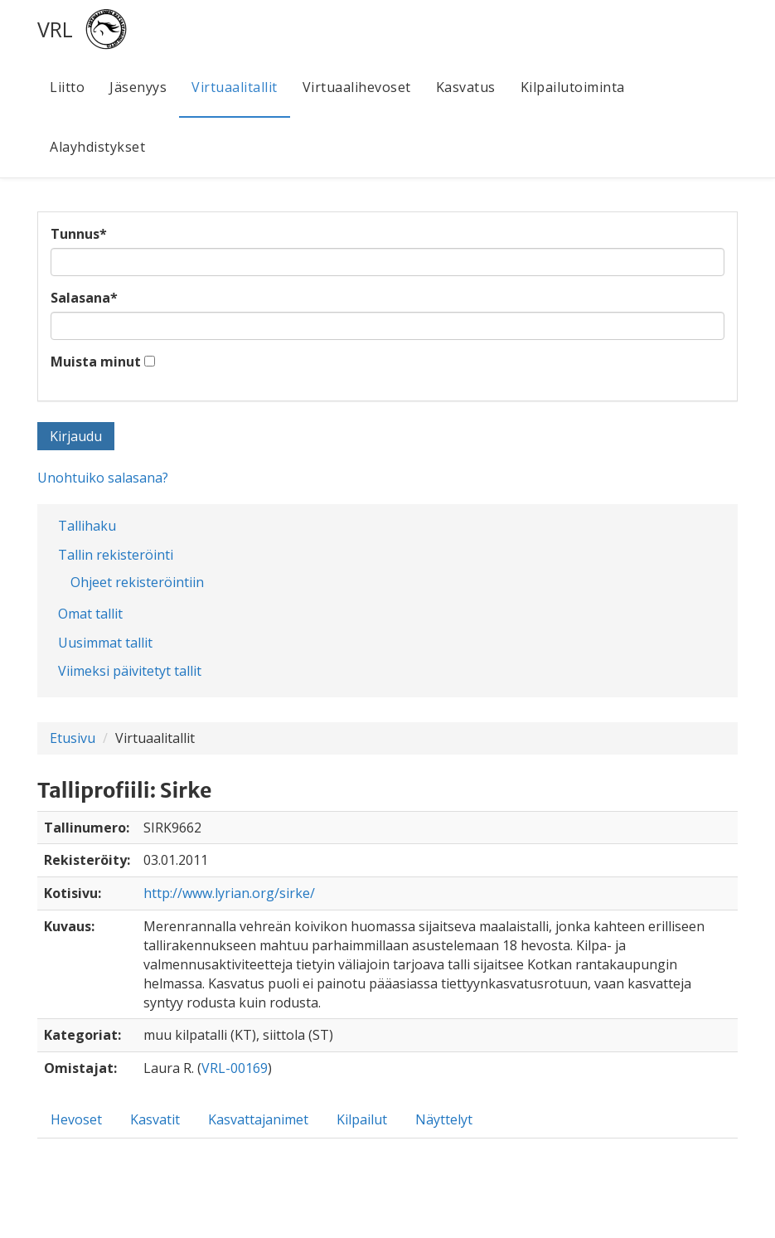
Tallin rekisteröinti (115, 555)
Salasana (84, 298)
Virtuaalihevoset (357, 87)
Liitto (67, 87)
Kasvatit (155, 1119)
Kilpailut (362, 1119)
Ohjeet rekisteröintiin (137, 582)
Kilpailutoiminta (573, 87)
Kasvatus (466, 87)
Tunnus (79, 234)
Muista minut (96, 361)
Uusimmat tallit (105, 643)
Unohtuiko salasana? (102, 477)
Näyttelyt (443, 1119)
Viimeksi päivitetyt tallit (129, 671)
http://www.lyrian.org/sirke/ (229, 893)
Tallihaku (87, 526)
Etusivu (72, 738)
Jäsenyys (138, 87)
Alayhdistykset (97, 147)
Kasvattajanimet (258, 1119)
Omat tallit (90, 613)
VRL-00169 (234, 1068)
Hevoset (76, 1119)
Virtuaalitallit (234, 87)
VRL (55, 29)
